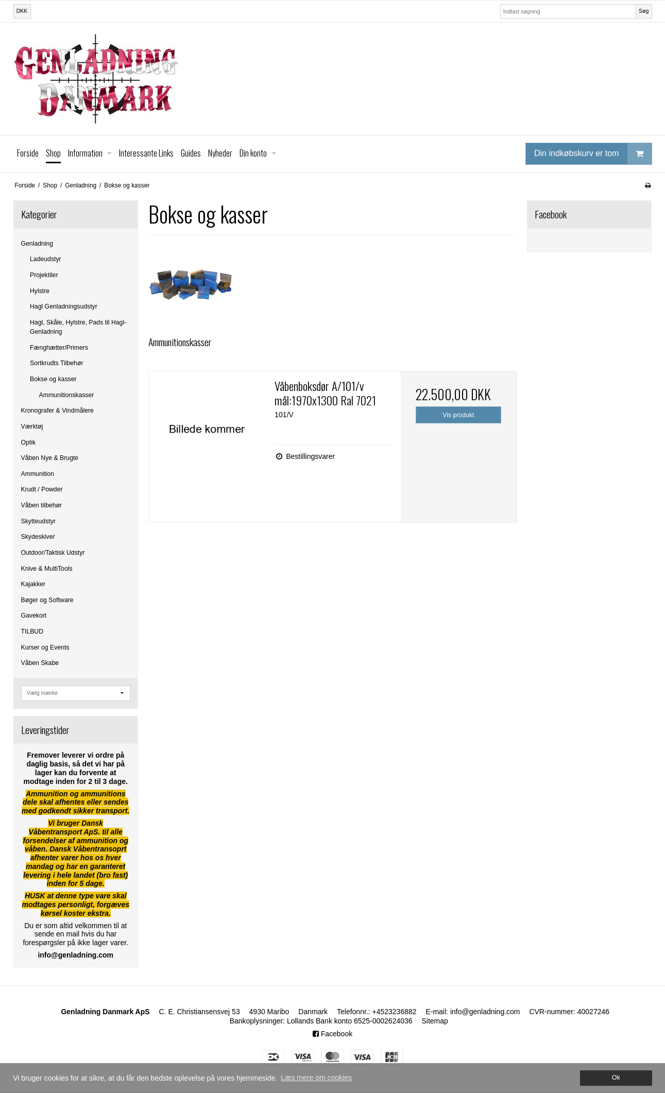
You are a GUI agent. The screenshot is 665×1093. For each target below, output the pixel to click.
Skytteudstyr (38, 521)
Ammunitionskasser (66, 395)
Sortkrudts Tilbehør (56, 363)
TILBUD (32, 631)
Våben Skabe (40, 663)
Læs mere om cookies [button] (316, 1077)
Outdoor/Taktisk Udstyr (53, 552)
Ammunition (38, 473)
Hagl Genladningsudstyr (63, 306)
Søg (644, 11)
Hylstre (39, 291)
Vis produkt (458, 415)
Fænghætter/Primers (59, 347)
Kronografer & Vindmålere (57, 410)
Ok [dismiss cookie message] (616, 1077)
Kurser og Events (45, 647)
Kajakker (33, 584)
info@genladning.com (485, 1011)
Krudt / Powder (42, 489)
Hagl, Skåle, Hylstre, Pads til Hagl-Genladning (78, 327)
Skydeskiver (38, 536)
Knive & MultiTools (47, 568)
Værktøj (32, 426)
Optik (28, 442)
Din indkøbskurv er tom (593, 153)
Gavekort (34, 615)
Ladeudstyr (45, 259)
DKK (22, 11)
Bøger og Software (47, 600)
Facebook (332, 1034)
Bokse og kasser (53, 379)
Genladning (37, 243)
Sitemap (434, 1021)
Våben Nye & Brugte (50, 458)
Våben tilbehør (41, 505)
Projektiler (44, 275)
